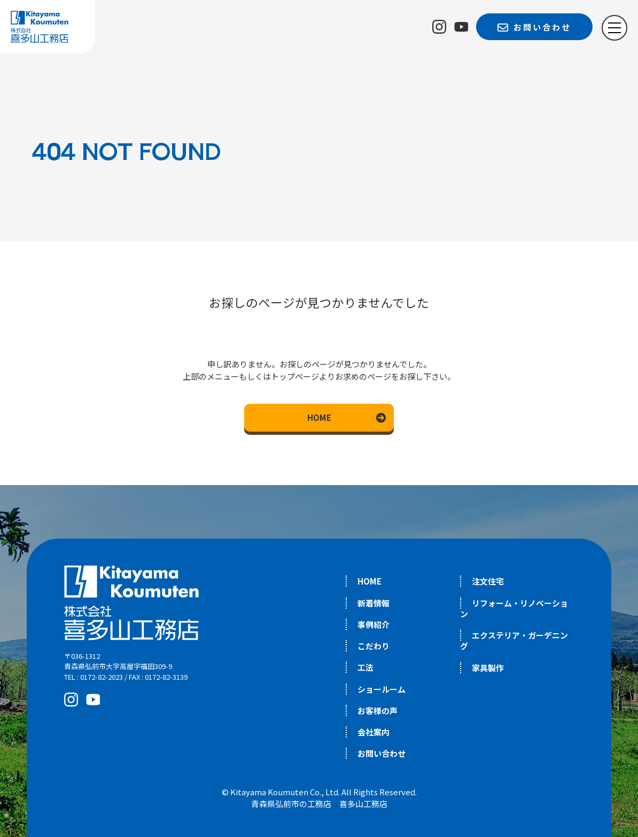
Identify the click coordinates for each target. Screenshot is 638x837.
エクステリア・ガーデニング (514, 640)
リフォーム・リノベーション (514, 608)
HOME (319, 417)
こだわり (373, 645)
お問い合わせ (381, 753)
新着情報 (373, 603)
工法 (365, 667)
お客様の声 (377, 710)
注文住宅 (488, 581)
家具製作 (488, 667)
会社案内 (373, 732)
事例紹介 (373, 624)
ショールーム (381, 689)
